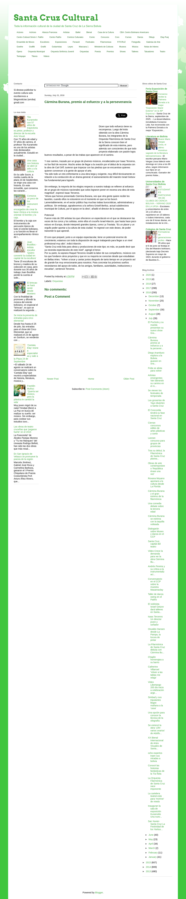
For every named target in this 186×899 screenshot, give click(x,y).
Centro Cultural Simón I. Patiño (30, 37)
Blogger (99, 892)
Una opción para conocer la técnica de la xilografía (156, 716)
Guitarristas (57, 47)
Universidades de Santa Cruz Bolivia (156, 182)
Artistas (66, 32)
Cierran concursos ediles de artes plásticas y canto (156, 428)
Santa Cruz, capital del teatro (154, 544)
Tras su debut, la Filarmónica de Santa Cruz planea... (156, 454)
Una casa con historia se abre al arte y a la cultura (33, 166)
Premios (110, 51)
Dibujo (151, 37)
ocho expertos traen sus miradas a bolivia (155, 757)
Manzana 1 (83, 47)
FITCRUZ (121, 42)
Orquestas (84, 51)
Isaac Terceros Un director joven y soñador (155, 620)
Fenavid (76, 42)
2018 (149, 283)
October (152, 305)
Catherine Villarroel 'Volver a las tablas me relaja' (155, 672)
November (153, 300)
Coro (117, 37)
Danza (140, 37)
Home (91, 378)
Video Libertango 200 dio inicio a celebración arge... (156, 687)
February (153, 852)
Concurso (105, 37)
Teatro (162, 51)
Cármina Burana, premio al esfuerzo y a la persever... (155, 343)
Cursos (128, 37)
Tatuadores (149, 51)
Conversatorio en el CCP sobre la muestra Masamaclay (155, 584)
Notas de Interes (151, 47)
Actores (20, 32)
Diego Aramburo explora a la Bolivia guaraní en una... (156, 358)
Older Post (129, 378)
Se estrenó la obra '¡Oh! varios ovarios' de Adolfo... (156, 729)
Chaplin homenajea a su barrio (156, 660)
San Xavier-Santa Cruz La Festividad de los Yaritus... (156, 825)
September (154, 309)
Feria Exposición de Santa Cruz (156, 90)
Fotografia (136, 42)
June (151, 835)
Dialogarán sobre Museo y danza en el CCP (156, 532)
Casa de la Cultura (106, 32)
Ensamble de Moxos (25, 42)
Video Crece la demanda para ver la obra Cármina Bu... (156, 556)
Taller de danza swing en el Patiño (155, 597)
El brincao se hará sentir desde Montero (32, 288)
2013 (149, 871)
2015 (149, 862)
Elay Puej (164, 37)
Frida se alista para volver (155, 369)
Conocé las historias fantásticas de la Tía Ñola (156, 769)
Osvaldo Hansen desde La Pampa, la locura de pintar (156, 634)
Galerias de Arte (153, 42)
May (150, 839)
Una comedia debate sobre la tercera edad (156, 507)
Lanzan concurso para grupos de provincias (156, 442)
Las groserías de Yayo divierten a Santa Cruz (156, 403)
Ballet (78, 32)
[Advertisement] (93, 71)
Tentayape (21, 56)
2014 (149, 867)
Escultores (44, 42)
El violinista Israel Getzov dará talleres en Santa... (156, 608)
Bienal (89, 32)
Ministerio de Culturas (103, 47)
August (152, 314)
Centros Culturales (75, 37)
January (152, 857)
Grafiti (43, 47)
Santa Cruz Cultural (56, 17)
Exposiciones (61, 42)
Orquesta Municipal (36, 51)
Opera (19, 51)
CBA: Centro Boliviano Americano (134, 32)
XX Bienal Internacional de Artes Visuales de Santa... (155, 743)
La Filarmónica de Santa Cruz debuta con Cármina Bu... (156, 648)
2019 (149, 279)
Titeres (34, 56)
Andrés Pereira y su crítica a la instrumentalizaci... (156, 570)
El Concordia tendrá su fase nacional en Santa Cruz (156, 414)
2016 (149, 292)
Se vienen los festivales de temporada (155, 393)
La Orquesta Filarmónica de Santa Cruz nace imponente (156, 783)
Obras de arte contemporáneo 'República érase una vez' (156, 468)
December (153, 296)
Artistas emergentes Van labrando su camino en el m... (156, 380)
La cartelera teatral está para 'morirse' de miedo (156, 797)
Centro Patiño (55, 37)
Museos (122, 47)
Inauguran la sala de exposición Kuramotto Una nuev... (155, 811)
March (151, 848)
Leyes (70, 47)
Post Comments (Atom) (97, 389)
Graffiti (32, 47)
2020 (149, 275)
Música (135, 47)
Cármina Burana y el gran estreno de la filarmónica (156, 495)
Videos (46, 56)
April (151, 843)
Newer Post (53, 378)
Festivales (90, 42)
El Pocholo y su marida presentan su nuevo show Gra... (156, 327)
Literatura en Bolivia (157, 136)
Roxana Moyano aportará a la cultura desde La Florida (156, 482)
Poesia (98, 51)
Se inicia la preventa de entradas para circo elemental (25, 318)
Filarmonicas (105, 42)
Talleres (135, 51)
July (150, 318)
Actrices (32, 32)
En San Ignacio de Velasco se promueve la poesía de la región (26, 456)
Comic (92, 37)
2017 (149, 288)
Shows (123, 51)
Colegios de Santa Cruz (158, 229)
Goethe (20, 47)
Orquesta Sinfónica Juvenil (62, 51)
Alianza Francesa (49, 32)
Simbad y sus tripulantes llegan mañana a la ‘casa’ (155, 702)
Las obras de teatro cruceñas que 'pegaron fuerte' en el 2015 (25, 429)
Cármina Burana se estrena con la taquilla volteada (156, 520)
